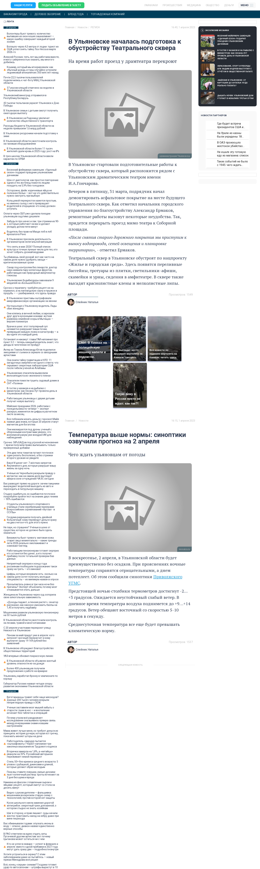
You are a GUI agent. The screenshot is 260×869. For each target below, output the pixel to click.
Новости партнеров (214, 115)
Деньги (229, 5)
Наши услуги (23, 5)
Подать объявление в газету (61, 5)
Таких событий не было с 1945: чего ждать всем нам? (232, 163)
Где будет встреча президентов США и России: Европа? (230, 125)
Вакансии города (15, 14)
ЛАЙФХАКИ (151, 5)
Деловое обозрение (48, 14)
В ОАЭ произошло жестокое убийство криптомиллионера (230, 144)
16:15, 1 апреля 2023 (183, 420)
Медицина (194, 5)
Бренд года (76, 14)
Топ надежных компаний (108, 14)
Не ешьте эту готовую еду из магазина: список (233, 153)
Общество (212, 5)
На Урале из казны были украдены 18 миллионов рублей (229, 134)
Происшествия (172, 5)
